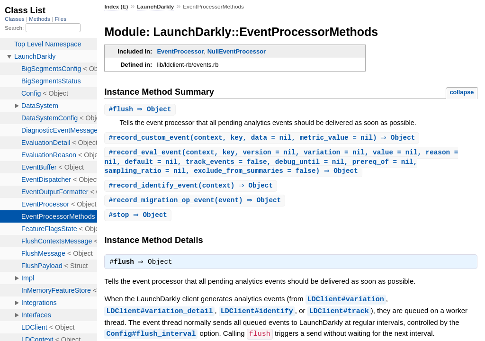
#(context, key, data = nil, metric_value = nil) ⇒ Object (262, 138)
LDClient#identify (257, 315)
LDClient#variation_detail (159, 315)
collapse (461, 92)
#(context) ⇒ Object (191, 188)
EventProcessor (180, 51)
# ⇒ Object (140, 109)
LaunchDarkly (155, 6)
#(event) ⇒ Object (195, 203)
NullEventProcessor (236, 51)
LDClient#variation (345, 303)
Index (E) (116, 6)
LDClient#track (339, 315)
